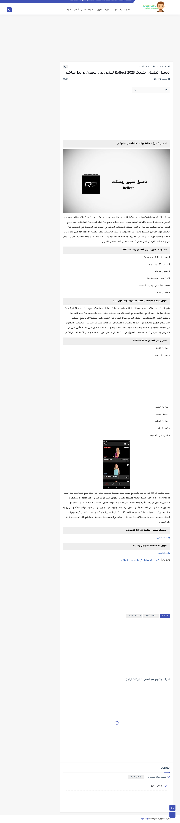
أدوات (115, 10)
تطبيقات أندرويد (103, 10)
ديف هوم (145, 819)
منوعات (68, 10)
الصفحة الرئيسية (125, 2)
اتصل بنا (82, 2)
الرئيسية (165, 67)
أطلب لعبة (74, 2)
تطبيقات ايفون (87, 10)
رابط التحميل (163, 538)
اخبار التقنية (125, 10)
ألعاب (76, 10)
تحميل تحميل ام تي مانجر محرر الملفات (139, 560)
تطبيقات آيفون (147, 67)
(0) (65, 79)
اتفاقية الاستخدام (94, 2)
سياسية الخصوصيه (109, 2)
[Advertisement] (90, 38)
